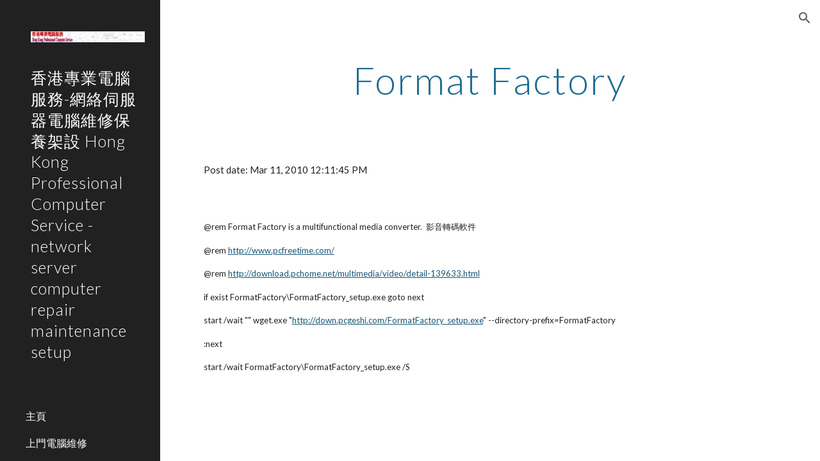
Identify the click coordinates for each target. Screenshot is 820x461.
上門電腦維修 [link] (56, 443)
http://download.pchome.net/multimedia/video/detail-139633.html (354, 273)
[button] (804, 18)
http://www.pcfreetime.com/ (281, 250)
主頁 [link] (36, 416)
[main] (490, 80)
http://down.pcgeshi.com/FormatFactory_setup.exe (387, 320)
